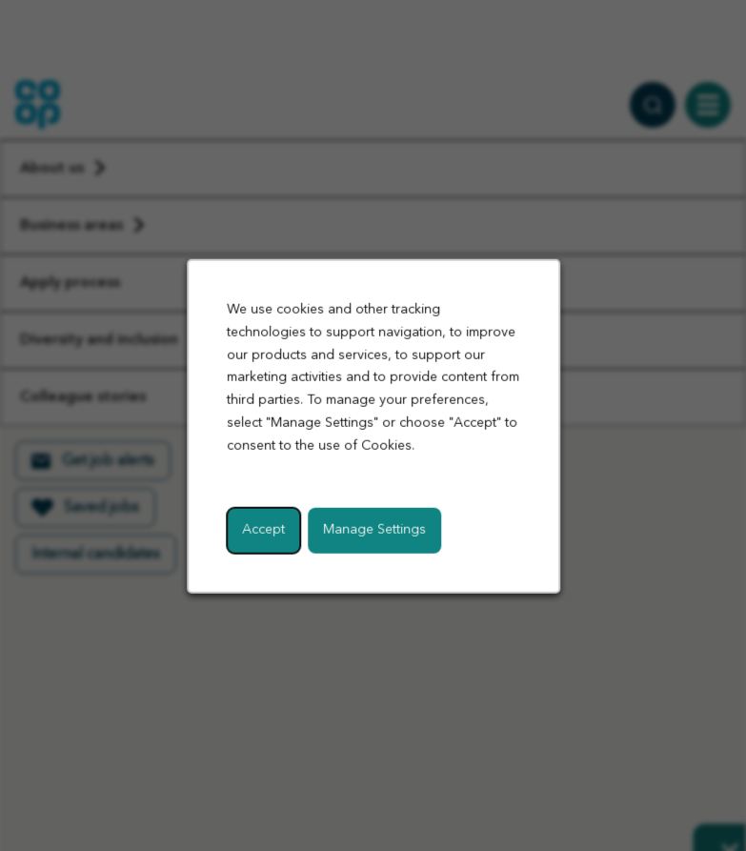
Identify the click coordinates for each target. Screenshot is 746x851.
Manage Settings (374, 529)
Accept (263, 529)
